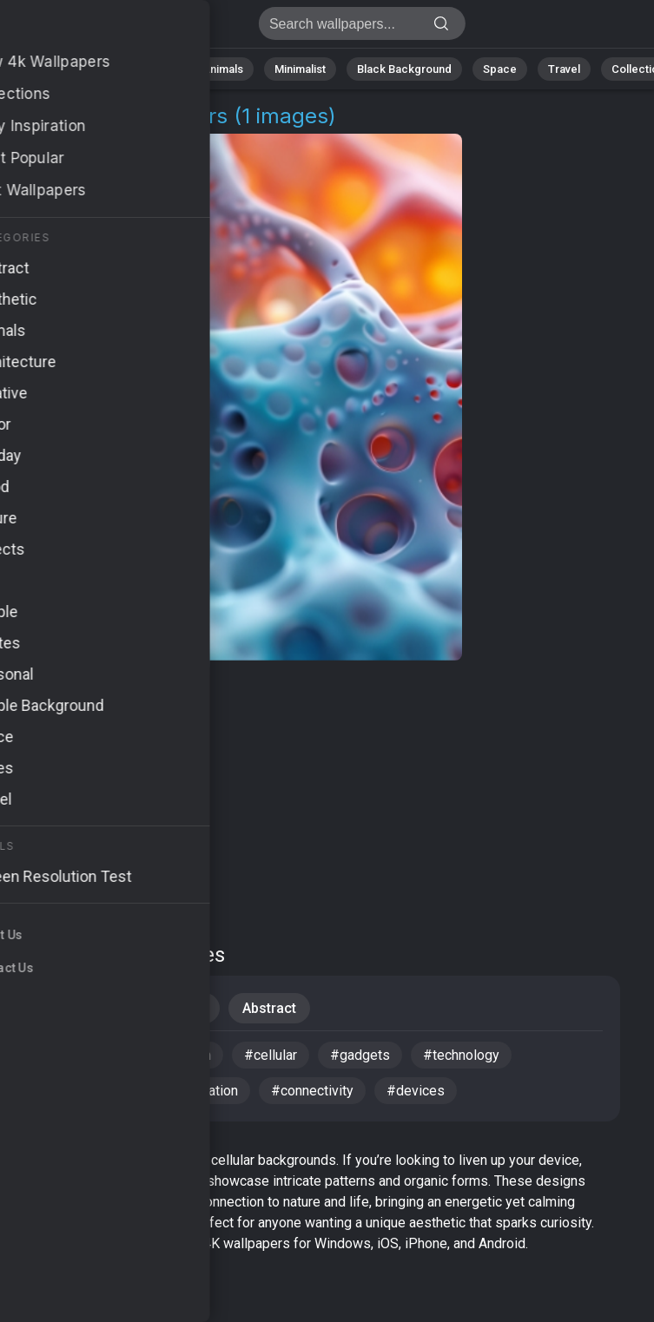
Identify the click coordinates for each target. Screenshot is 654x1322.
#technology (461, 1055)
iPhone (62, 1008)
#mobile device (86, 1090)
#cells (57, 1055)
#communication (160, 1055)
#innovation (202, 1090)
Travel (564, 69)
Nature (77, 69)
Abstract (148, 69)
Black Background (404, 69)
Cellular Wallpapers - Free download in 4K (104, 28)
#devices (415, 1090)
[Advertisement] (314, 798)
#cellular (270, 1055)
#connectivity (312, 1090)
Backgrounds (163, 1008)
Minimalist (300, 69)
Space (500, 69)
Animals (222, 69)
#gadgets (360, 1055)
